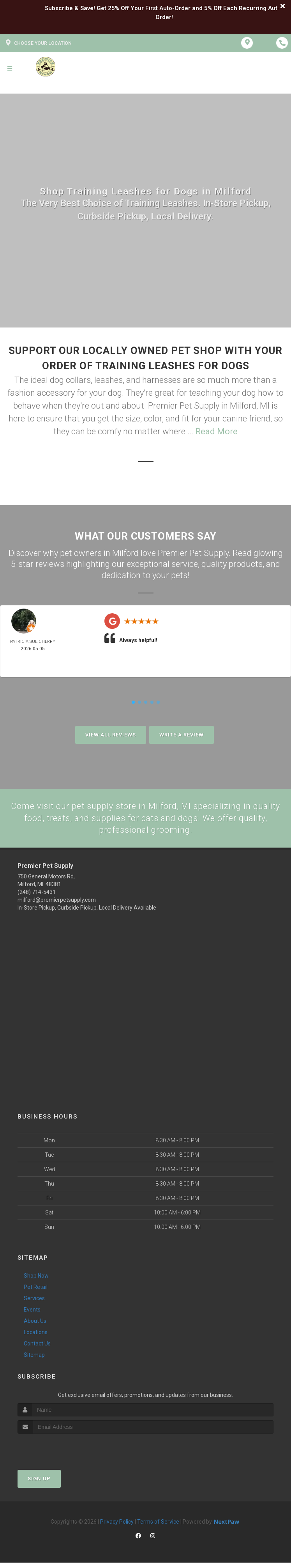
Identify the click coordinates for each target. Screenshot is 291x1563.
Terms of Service (158, 1522)
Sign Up (39, 1479)
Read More (216, 431)
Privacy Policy (117, 1522)
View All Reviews (110, 735)
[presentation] (59, 1448)
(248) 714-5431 (37, 893)
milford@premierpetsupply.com (57, 900)
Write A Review (181, 735)
